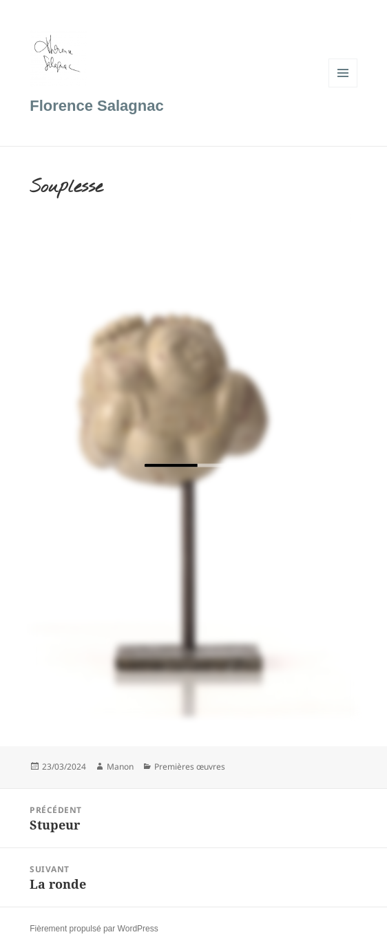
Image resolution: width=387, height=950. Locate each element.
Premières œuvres (189, 766)
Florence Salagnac (96, 105)
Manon (120, 766)
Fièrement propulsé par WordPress (94, 928)
